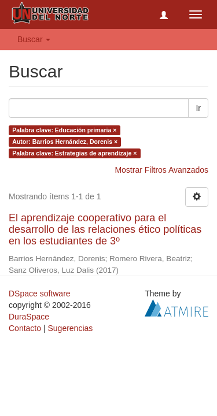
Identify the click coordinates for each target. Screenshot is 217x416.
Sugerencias (70, 328)
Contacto (25, 328)
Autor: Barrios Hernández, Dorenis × (64, 141)
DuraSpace (29, 316)
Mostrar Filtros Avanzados (161, 169)
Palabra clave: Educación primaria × (64, 130)
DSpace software (40, 293)
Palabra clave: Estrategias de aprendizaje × (74, 153)
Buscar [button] (33, 39)
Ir (198, 108)
